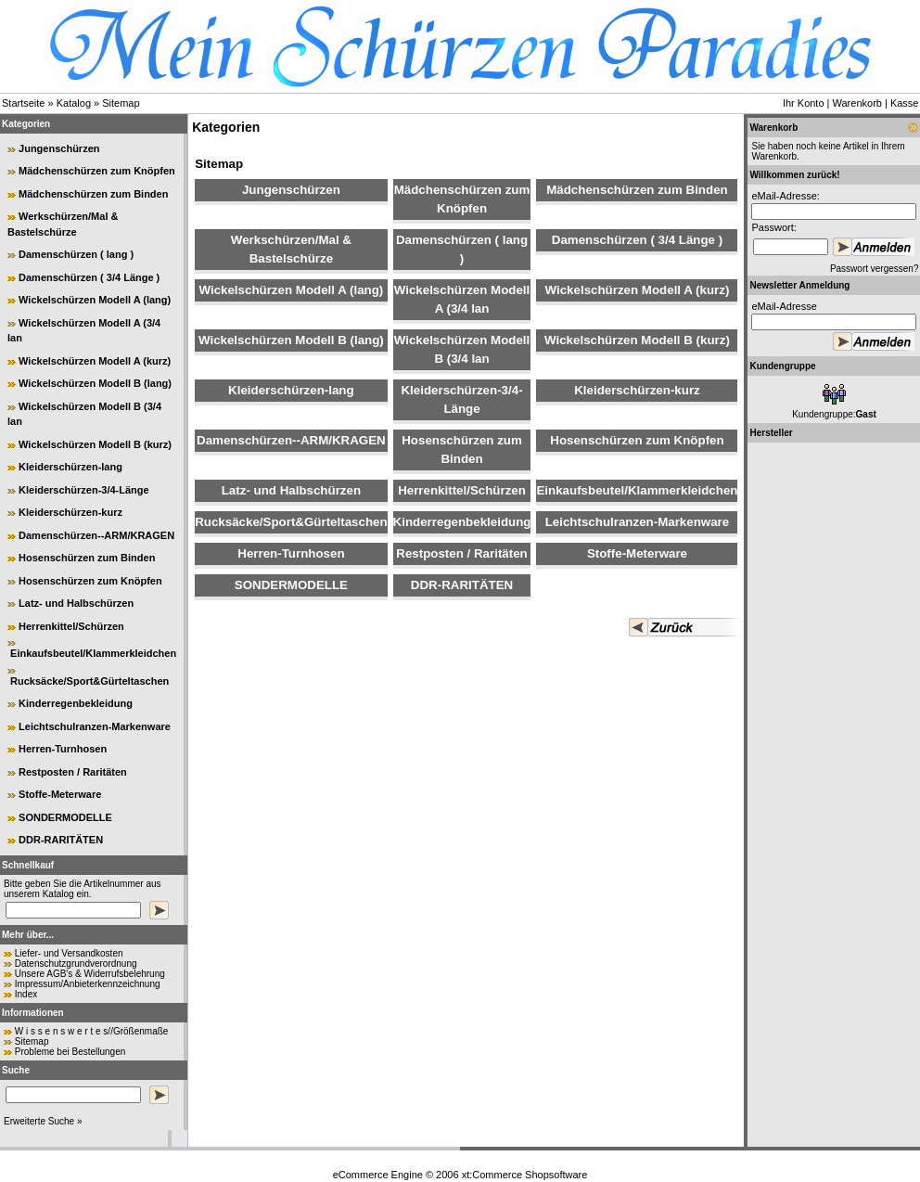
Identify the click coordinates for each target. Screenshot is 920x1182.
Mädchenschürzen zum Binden (93, 193)
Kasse (904, 103)
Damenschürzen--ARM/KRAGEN (96, 535)
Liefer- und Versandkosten (69, 953)
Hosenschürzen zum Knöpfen (90, 580)
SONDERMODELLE (65, 817)
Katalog (74, 103)
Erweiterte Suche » (43, 1121)
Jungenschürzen (59, 148)
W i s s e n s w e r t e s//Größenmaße (92, 1031)
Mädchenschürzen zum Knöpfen (97, 170)
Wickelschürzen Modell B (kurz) (95, 444)
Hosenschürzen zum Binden (87, 557)
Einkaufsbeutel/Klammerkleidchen (93, 653)
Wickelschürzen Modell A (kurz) (95, 360)
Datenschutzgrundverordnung (76, 963)
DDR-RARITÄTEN (61, 839)
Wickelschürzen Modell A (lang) (95, 299)
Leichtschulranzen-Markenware (95, 726)
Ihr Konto (803, 103)
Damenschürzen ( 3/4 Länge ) (89, 277)
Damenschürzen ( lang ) (76, 254)
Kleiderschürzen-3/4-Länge (84, 489)
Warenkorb (857, 103)
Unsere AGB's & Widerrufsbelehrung (90, 974)
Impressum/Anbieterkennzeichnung (87, 984)
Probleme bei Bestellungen (70, 1052)
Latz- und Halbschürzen (76, 603)
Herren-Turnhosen (63, 748)
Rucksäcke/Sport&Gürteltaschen (89, 681)
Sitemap (120, 103)
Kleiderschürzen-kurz (70, 512)
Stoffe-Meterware (60, 794)
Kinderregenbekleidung (76, 703)
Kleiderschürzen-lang (70, 466)
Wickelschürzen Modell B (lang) (95, 383)
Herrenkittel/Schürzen (71, 626)
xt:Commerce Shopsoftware (525, 1174)
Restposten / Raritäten (73, 771)
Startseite (23, 103)
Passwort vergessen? (874, 268)
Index (26, 994)
